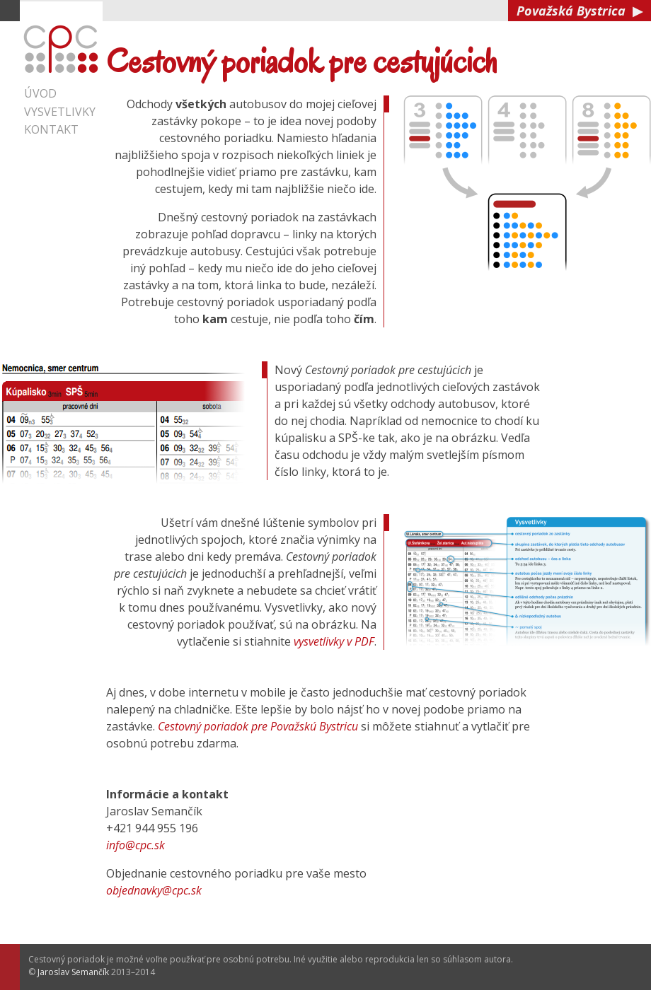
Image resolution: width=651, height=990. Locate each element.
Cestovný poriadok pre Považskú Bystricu (258, 726)
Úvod (40, 93)
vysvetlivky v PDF (334, 641)
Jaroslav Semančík (73, 972)
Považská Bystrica (580, 10)
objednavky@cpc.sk (154, 890)
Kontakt (51, 129)
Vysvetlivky (60, 112)
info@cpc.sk (135, 845)
